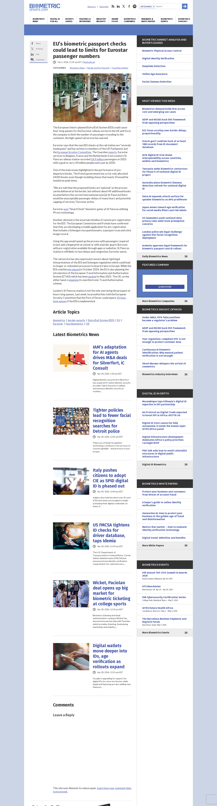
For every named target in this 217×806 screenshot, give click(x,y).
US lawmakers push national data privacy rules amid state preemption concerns (163, 221)
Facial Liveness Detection (156, 81)
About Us (91, 6)
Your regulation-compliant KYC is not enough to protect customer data (164, 340)
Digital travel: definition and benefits (164, 537)
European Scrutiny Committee (74, 152)
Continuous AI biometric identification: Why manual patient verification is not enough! (162, 352)
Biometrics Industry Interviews (160, 374)
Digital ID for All (55, 20)
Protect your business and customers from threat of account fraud (164, 493)
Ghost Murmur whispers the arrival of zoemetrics (164, 365)
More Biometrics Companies (158, 301)
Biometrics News (39, 20)
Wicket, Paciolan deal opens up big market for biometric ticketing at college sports (111, 593)
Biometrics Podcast (184, 20)
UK (88, 323)
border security (76, 320)
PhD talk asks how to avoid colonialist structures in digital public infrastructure (164, 453)
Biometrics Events (167, 20)
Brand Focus (115, 20)
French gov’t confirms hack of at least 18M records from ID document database (164, 144)
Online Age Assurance (154, 74)
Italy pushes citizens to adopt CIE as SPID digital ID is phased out (110, 478)
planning (74, 280)
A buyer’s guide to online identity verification (161, 504)
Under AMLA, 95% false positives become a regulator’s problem (161, 319)
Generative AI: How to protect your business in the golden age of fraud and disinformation (163, 516)
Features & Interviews (85, 20)
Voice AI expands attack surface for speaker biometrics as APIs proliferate (164, 198)
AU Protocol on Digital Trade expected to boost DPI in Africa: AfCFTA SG (164, 414)
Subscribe (103, 6)
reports (112, 152)
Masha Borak (89, 62)
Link (37, 54)
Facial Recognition (120, 68)
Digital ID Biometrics (154, 464)
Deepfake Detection (153, 66)
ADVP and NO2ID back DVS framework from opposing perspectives (164, 121)
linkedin (118, 6)
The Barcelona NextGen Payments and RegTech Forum (164, 622)
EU (118, 320)
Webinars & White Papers (148, 20)
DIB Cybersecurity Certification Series (164, 599)
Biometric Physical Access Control (161, 50)
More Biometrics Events (155, 632)
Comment (40, 60)
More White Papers (153, 545)
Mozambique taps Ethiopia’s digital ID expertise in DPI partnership (164, 403)
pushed (92, 276)
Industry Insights (101, 20)
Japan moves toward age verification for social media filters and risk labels (164, 209)
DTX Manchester (164, 588)
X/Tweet (39, 49)
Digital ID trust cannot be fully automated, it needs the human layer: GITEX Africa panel (164, 426)
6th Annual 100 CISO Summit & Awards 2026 (164, 575)
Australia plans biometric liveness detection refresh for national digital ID (164, 185)
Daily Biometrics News (155, 256)
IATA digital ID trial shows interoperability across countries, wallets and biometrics (161, 158)
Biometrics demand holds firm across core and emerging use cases (163, 110)
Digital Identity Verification (158, 58)
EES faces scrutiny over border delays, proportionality (164, 132)
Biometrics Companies (130, 20)
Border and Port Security (98, 68)
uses (66, 209)
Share (38, 43)
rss (113, 6)
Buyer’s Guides (69, 20)
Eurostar (58, 323)
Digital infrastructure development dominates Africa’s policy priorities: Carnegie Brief (163, 439)
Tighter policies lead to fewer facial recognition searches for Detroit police (112, 421)
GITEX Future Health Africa (164, 610)
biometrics (59, 320)
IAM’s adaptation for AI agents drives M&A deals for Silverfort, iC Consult (110, 357)
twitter (123, 6)
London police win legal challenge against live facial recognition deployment (162, 234)
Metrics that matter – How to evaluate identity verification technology (164, 528)
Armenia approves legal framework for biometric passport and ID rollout (164, 247)
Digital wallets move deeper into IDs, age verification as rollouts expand (110, 656)
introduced (73, 269)
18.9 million (97, 159)
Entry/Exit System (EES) (101, 320)
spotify (134, 6)
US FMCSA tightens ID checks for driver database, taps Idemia (111, 532)
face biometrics (74, 323)
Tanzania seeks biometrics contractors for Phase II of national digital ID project (164, 171)
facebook (129, 6)
